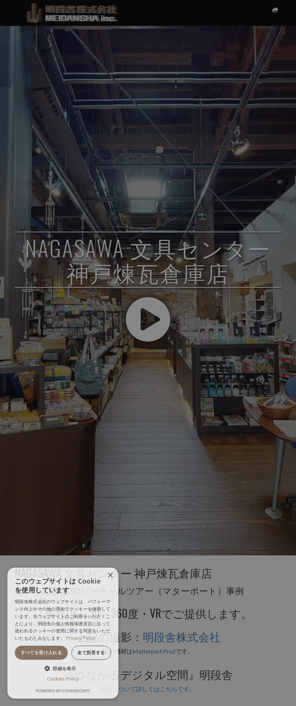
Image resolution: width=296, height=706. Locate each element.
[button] (63, 668)
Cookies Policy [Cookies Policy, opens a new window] (63, 678)
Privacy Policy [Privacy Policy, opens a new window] (80, 638)
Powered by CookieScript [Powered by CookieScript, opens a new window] (63, 690)
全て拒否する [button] (91, 652)
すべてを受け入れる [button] (41, 652)
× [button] (110, 575)
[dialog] (62, 633)
